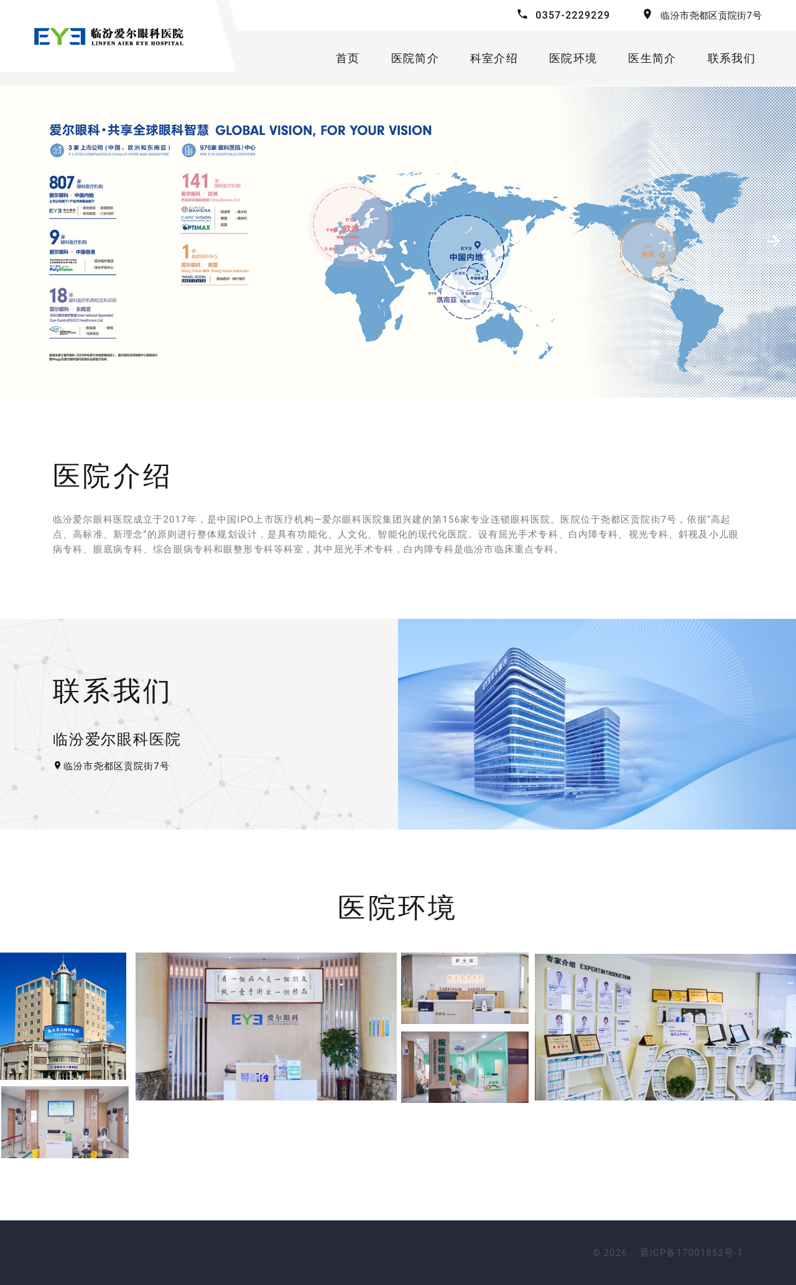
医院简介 (415, 58)
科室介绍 (494, 58)
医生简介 (652, 58)
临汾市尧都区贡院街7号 (711, 15)
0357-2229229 (572, 15)
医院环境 (573, 58)
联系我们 (732, 58)
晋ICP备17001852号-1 (691, 1252)
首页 (348, 58)
